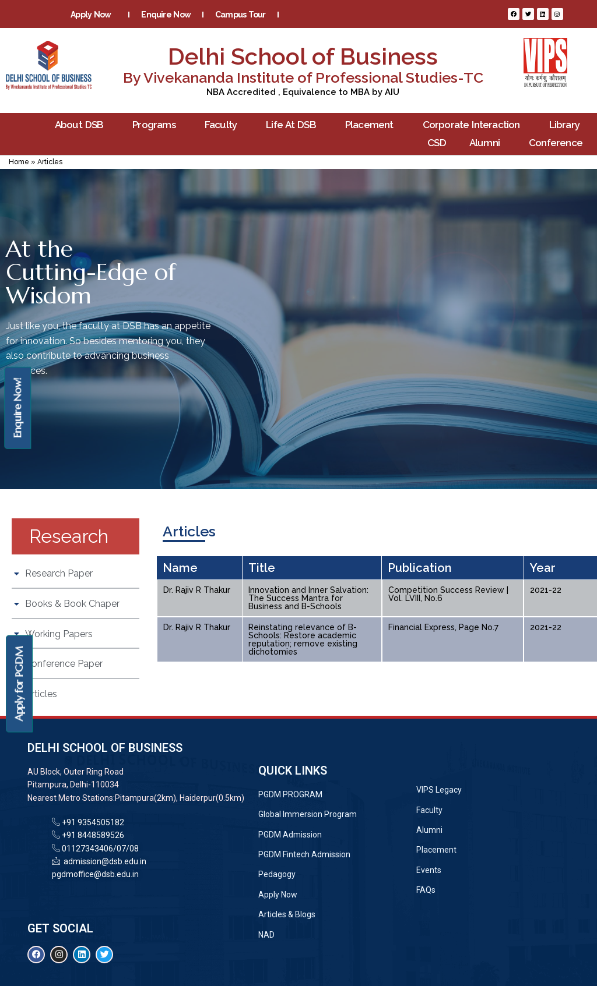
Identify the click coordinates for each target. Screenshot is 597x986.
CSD (436, 143)
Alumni (487, 143)
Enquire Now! (17, 408)
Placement (372, 125)
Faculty (224, 125)
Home (19, 162)
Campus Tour (240, 14)
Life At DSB (294, 125)
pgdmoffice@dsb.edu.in (95, 874)
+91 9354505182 (93, 822)
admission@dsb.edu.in (103, 861)
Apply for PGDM (19, 684)
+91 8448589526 (92, 835)
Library (567, 125)
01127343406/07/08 (99, 848)
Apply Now (94, 14)
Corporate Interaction (474, 125)
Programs (156, 125)
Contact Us (248, 32)
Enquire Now (166, 14)
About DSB (82, 125)
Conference (558, 143)
